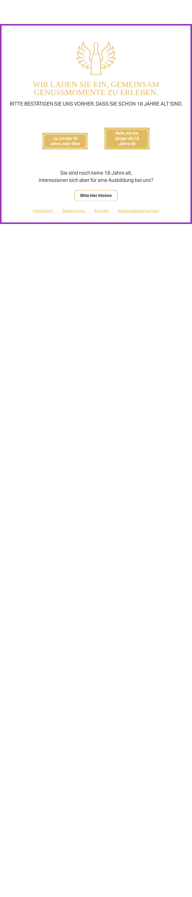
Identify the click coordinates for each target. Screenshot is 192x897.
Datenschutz (73, 210)
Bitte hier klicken (96, 195)
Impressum (43, 210)
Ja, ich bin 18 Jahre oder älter (65, 141)
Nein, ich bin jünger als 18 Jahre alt (127, 138)
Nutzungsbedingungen (139, 210)
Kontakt (101, 210)
